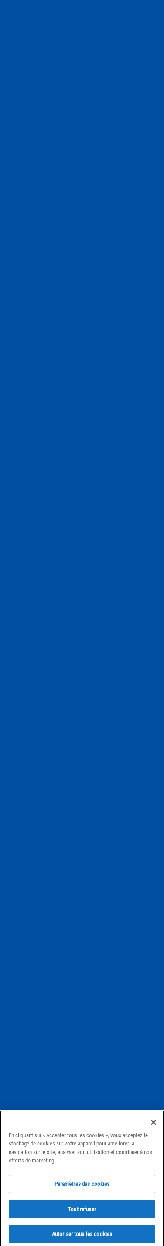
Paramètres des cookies (82, 1188)
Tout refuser (82, 1214)
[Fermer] (153, 1127)
